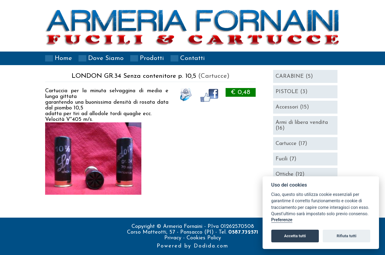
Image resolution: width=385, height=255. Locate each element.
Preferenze (281, 219)
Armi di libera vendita (302, 125)
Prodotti (152, 58)
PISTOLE (291, 92)
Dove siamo (106, 58)
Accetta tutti (295, 236)
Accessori (292, 107)
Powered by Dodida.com (192, 246)
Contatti (192, 58)
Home (63, 58)
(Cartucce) (213, 76)
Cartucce (291, 143)
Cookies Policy (203, 238)
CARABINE (294, 76)
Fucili (286, 159)
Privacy (173, 238)
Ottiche (290, 174)
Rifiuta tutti (346, 236)
